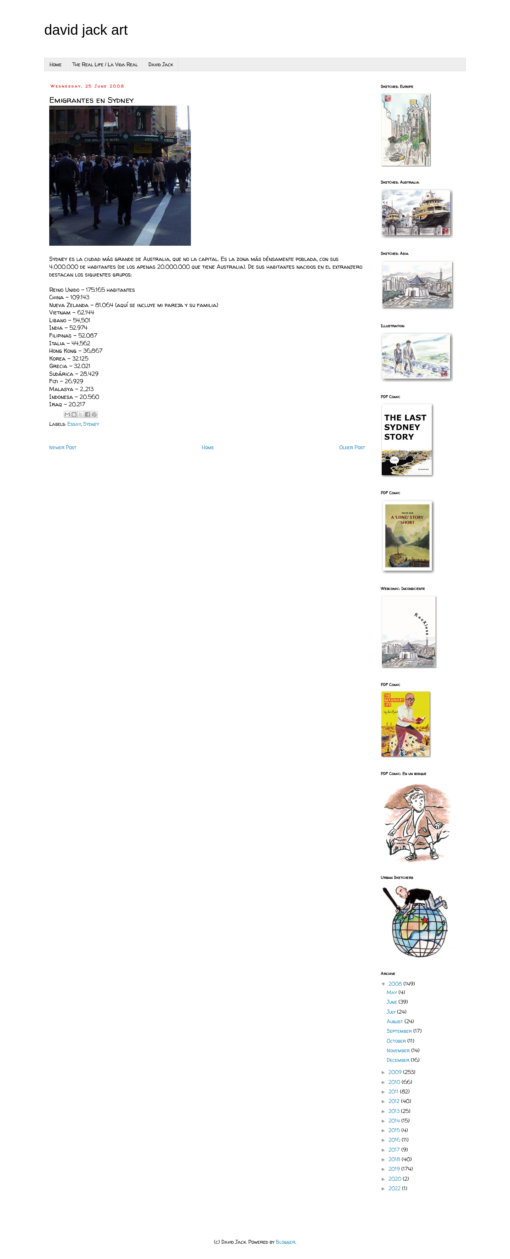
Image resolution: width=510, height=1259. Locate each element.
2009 (396, 1072)
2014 (395, 1120)
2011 (394, 1091)
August (395, 1021)
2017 (395, 1149)
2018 (395, 1159)
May (392, 992)
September (400, 1030)
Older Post (352, 447)
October (397, 1040)
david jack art (86, 30)
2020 (396, 1178)
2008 (396, 983)
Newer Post (62, 447)
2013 (395, 1111)
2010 (395, 1082)
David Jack (160, 64)
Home (56, 64)
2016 (395, 1139)
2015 (395, 1130)
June (392, 1001)
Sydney (91, 423)
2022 (395, 1188)
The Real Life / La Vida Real (105, 64)
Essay (74, 423)
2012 (395, 1101)
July (392, 1011)
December (399, 1060)
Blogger (285, 1241)
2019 (395, 1168)
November (399, 1050)
